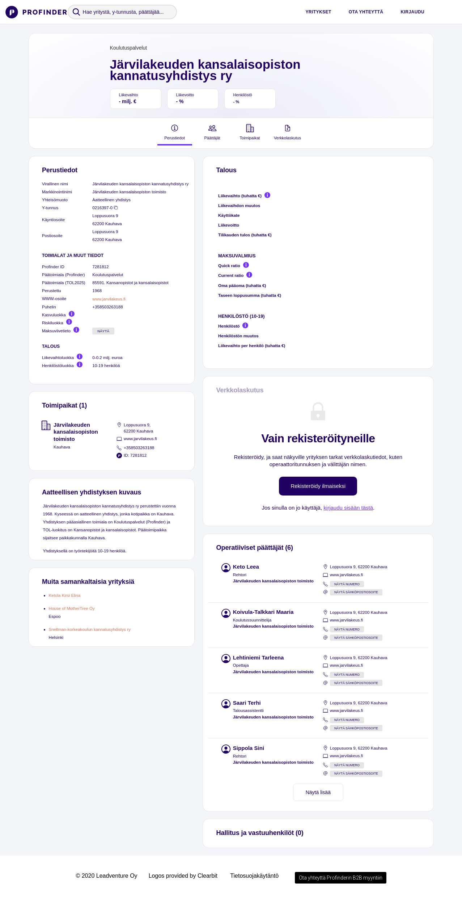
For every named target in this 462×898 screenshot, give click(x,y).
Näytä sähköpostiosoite (356, 592)
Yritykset (318, 11)
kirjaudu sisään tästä (348, 508)
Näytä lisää (318, 792)
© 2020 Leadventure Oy (106, 876)
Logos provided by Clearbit (183, 876)
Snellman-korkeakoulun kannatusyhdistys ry (90, 629)
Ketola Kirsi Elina (65, 595)
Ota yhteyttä (366, 11)
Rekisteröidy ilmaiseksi (318, 486)
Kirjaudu (412, 11)
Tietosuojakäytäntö (254, 876)
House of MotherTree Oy (72, 608)
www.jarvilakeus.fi (109, 298)
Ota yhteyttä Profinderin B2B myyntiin (340, 878)
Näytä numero (347, 584)
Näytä (103, 331)
